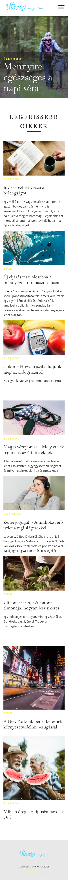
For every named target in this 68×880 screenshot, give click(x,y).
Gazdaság (13, 514)
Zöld (8, 268)
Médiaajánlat (34, 872)
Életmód (12, 59)
